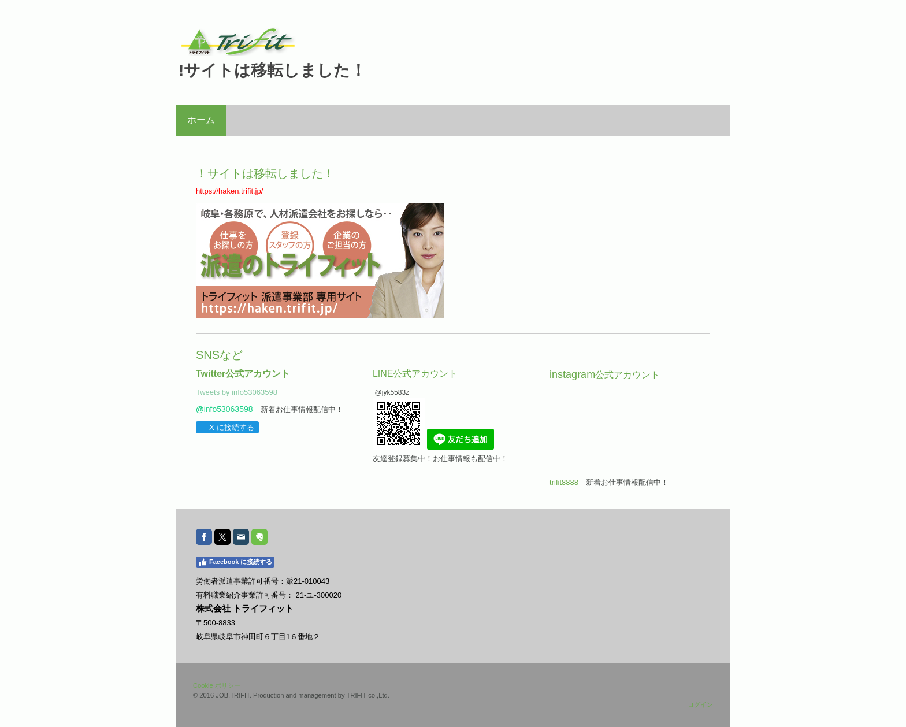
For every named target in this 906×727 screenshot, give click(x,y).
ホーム (201, 120)
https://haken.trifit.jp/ (229, 191)
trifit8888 (563, 482)
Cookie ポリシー (216, 685)
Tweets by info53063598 (236, 392)
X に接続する (226, 427)
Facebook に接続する (235, 562)
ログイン (700, 704)
